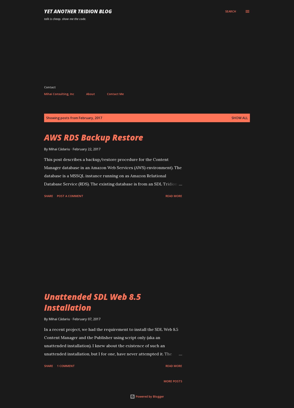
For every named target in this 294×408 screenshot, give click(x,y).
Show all (240, 118)
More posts (173, 381)
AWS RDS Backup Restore (93, 137)
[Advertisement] (147, 54)
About (90, 94)
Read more (174, 196)
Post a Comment (70, 196)
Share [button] (48, 196)
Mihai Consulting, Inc (59, 94)
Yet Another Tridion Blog (78, 11)
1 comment (66, 366)
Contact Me (115, 94)
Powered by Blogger (147, 396)
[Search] (230, 11)
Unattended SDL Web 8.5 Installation (92, 302)
